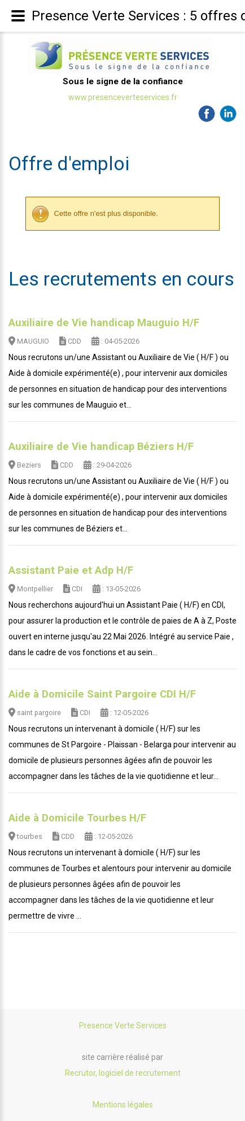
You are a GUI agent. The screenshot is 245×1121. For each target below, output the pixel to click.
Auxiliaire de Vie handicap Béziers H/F (101, 446)
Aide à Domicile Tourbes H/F (77, 818)
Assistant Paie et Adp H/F (70, 570)
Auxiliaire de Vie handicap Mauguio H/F (103, 323)
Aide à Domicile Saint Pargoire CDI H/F (102, 694)
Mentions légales (123, 1104)
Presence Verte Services (123, 1025)
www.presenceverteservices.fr (122, 97)
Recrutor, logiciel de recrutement (123, 1072)
